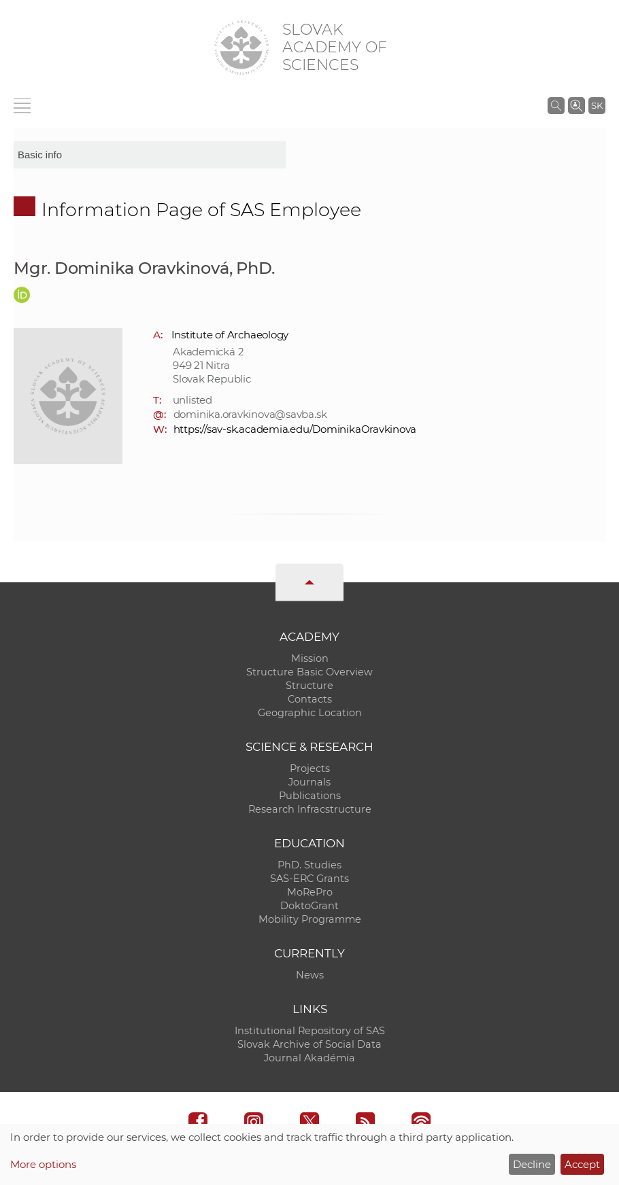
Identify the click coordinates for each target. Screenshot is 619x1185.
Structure (309, 685)
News (310, 975)
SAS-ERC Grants (309, 878)
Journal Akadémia (309, 1058)
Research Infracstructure (309, 809)
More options (43, 1164)
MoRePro (310, 892)
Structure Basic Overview (309, 672)
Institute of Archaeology (230, 334)
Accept (582, 1164)
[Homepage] (241, 47)
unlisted (192, 399)
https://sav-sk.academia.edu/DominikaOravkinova (295, 429)
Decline (532, 1164)
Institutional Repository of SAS (310, 1031)
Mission (310, 658)
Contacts (310, 699)
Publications (310, 796)
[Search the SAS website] (556, 105)
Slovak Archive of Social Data (309, 1044)
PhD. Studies (309, 865)
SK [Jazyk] (597, 105)
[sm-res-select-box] (150, 155)
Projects (310, 768)
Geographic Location (310, 713)
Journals (309, 782)
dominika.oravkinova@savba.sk (250, 414)
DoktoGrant (309, 906)
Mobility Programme (309, 919)
